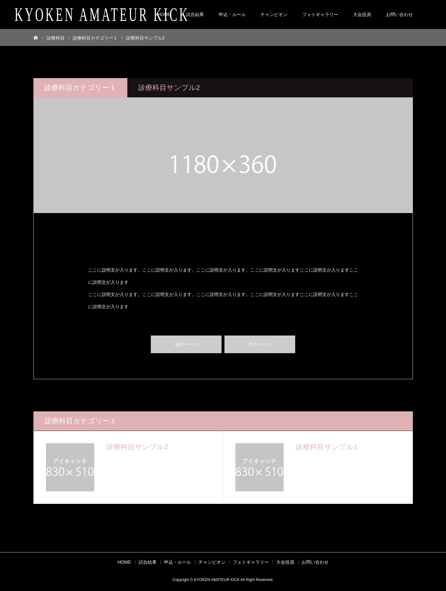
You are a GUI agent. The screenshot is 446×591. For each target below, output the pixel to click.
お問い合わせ (399, 14)
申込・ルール (232, 14)
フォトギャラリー (320, 14)
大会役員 (362, 14)
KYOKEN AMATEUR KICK (101, 14)
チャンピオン (273, 14)
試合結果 (195, 14)
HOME (164, 14)
